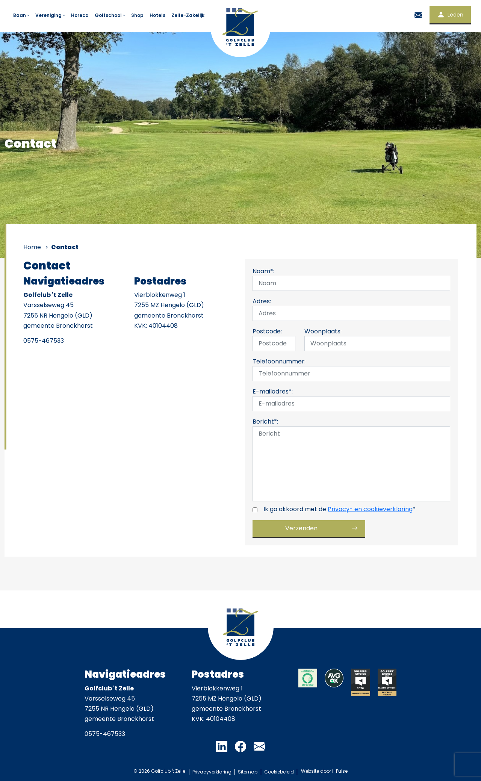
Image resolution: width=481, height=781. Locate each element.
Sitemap (247, 771)
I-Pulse (341, 771)
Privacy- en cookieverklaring (370, 509)
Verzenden (301, 528)
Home (32, 247)
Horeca (80, 15)
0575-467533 (43, 340)
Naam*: (263, 271)
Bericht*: (265, 421)
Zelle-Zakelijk (187, 15)
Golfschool (110, 15)
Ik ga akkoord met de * (339, 509)
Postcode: (267, 331)
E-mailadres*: (273, 391)
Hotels (157, 15)
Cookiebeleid (280, 771)
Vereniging (50, 15)
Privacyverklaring (210, 771)
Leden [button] (450, 14)
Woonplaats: (323, 331)
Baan (21, 15)
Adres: (262, 301)
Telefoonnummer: (279, 361)
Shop (137, 15)
